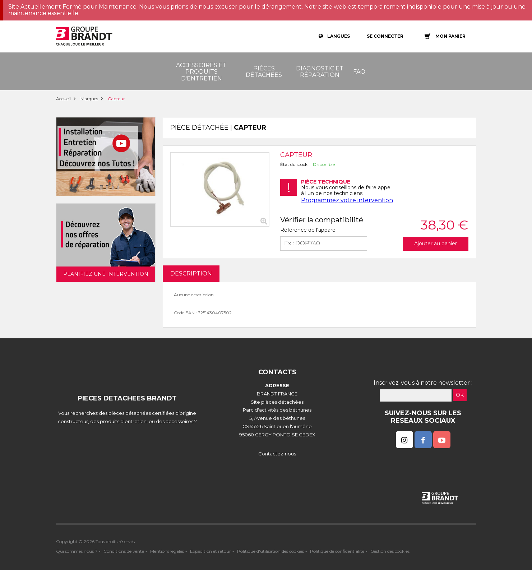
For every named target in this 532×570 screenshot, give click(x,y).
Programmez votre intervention (347, 200)
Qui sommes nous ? (76, 551)
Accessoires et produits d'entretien (201, 72)
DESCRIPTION (191, 273)
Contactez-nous (277, 454)
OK (460, 395)
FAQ (359, 71)
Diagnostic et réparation (319, 71)
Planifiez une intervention (105, 274)
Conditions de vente (123, 551)
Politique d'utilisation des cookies (270, 551)
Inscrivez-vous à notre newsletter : (423, 382)
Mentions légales (167, 551)
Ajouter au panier (435, 243)
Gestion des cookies (390, 551)
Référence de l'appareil (309, 230)
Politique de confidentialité (337, 551)
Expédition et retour (210, 551)
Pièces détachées (264, 71)
